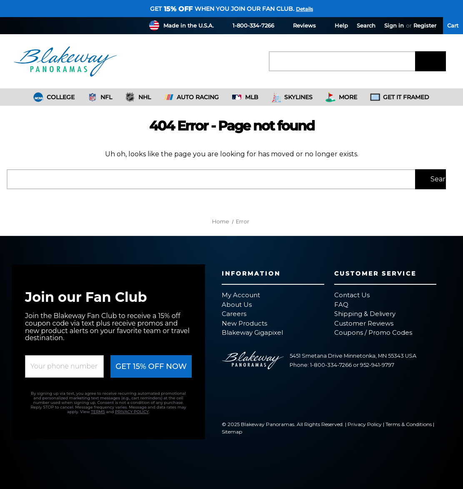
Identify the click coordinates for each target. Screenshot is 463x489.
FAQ (341, 304)
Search (366, 25)
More (341, 97)
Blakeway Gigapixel (252, 332)
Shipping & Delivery (364, 314)
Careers (234, 314)
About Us (237, 304)
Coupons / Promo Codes (373, 332)
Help (336, 25)
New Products (244, 323)
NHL (138, 97)
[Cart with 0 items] (453, 25)
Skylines (292, 97)
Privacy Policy (365, 424)
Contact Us (352, 295)
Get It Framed (400, 97)
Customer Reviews (363, 323)
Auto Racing (191, 97)
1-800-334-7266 (248, 25)
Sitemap (232, 432)
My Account (241, 295)
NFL (100, 97)
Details (304, 9)
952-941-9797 (377, 365)
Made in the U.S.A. (188, 25)
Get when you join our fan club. (222, 9)
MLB (245, 97)
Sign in (394, 25)
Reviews (299, 25)
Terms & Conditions (408, 424)
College (54, 97)
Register (424, 25)
